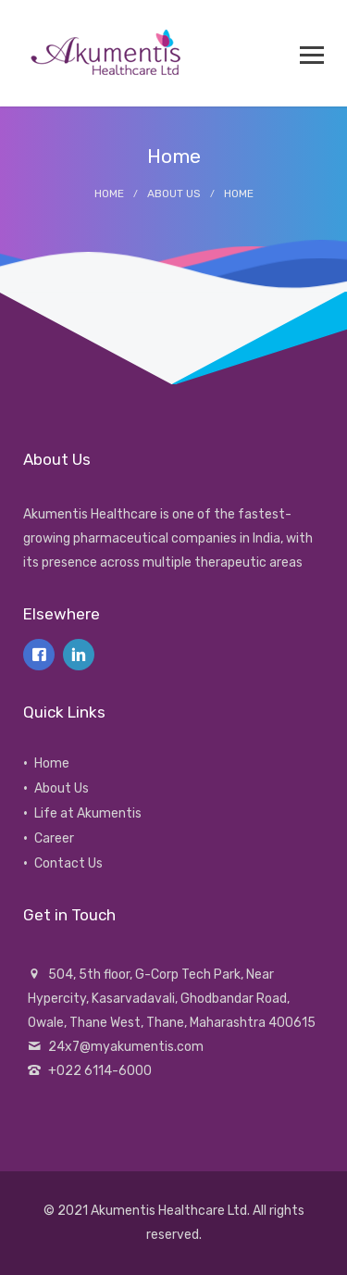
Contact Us (68, 863)
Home (109, 193)
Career (54, 838)
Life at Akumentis (88, 813)
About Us (174, 193)
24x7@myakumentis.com (126, 1047)
